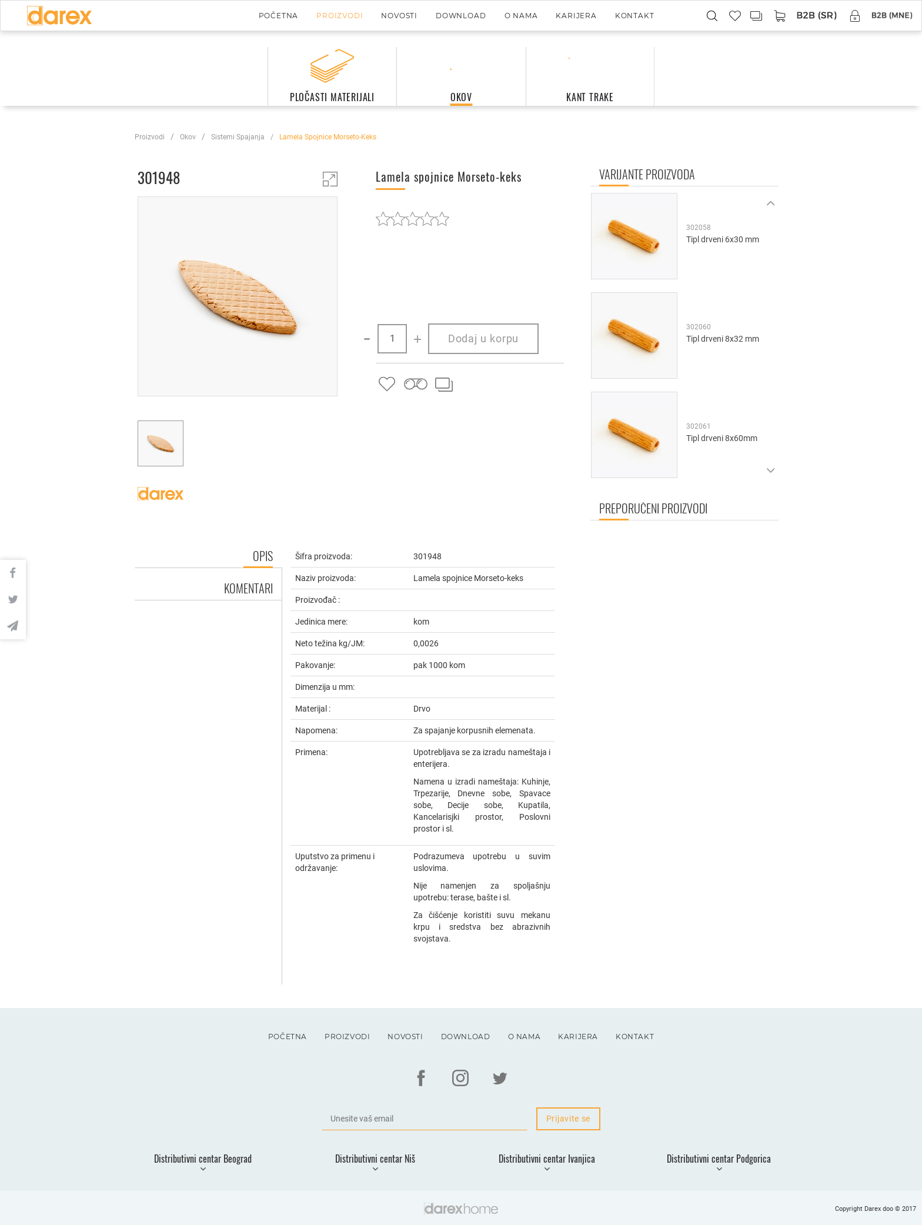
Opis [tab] (263, 556)
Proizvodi (339, 15)
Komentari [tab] (248, 588)
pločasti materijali (332, 97)
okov (461, 97)
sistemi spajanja (238, 137)
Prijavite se (568, 1118)
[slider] (412, 218)
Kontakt (634, 15)
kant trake (590, 97)
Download (461, 15)
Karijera (576, 15)
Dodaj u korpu (483, 338)
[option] (237, 298)
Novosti (399, 15)
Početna (279, 15)
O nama (521, 15)
